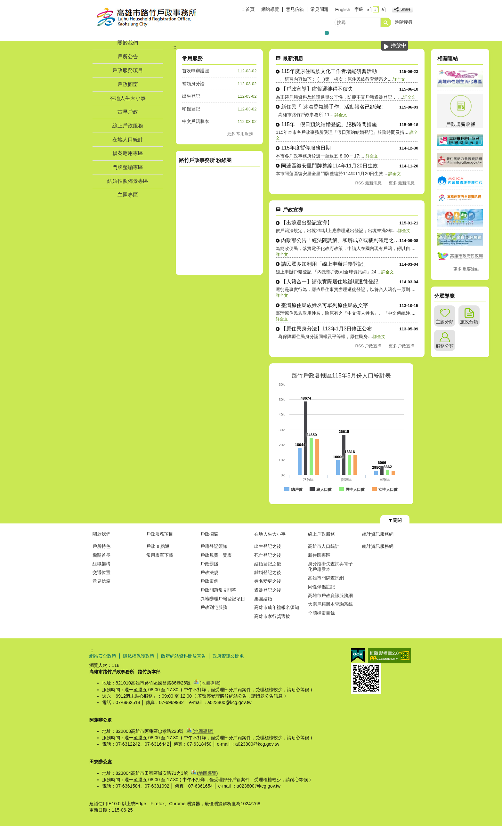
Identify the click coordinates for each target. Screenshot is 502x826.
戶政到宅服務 (213, 607)
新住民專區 (319, 555)
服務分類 (445, 346)
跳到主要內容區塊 (3, 3)
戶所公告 (127, 56)
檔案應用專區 (127, 153)
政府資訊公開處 (228, 656)
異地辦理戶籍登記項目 (222, 598)
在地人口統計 (127, 139)
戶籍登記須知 (213, 546)
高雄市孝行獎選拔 (272, 616)
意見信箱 (295, 9)
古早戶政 (127, 112)
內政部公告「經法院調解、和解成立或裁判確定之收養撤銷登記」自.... (340, 240)
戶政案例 (209, 581)
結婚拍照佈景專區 (127, 181)
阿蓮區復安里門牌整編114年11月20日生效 (329, 165)
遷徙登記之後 (267, 590)
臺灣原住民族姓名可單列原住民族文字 (324, 305)
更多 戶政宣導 (402, 346)
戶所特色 (101, 546)
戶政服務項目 (127, 70)
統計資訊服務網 (377, 534)
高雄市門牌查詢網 (326, 577)
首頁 (250, 9)
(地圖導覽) (210, 682)
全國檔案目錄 (321, 613)
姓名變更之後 (267, 581)
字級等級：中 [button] (376, 9)
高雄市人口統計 (323, 546)
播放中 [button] (398, 45)
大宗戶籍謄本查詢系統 (330, 604)
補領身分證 (193, 83)
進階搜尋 (404, 22)
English (342, 9)
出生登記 (191, 96)
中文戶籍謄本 (195, 121)
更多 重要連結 (466, 269)
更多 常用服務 (240, 133)
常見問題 (319, 9)
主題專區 (127, 195)
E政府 (358, 655)
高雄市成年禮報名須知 (276, 607)
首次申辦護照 (195, 70)
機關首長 (101, 555)
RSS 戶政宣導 (368, 346)
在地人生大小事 (128, 98)
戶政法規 (209, 572)
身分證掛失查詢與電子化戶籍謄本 (330, 566)
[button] (386, 22)
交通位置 (101, 572)
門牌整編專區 (127, 167)
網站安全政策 (102, 656)
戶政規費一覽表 (216, 555)
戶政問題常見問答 (218, 590)
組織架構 (101, 563)
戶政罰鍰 (209, 563)
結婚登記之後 (267, 563)
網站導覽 (270, 9)
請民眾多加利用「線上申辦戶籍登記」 (324, 264)
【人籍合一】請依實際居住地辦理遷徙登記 (329, 281)
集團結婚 (263, 598)
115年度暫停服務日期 (305, 147)
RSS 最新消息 (368, 183)
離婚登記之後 (267, 572)
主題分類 (445, 321)
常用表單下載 (159, 555)
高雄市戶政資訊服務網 (330, 595)
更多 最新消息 (402, 183)
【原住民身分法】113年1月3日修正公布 (326, 328)
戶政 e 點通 (157, 546)
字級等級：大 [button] (382, 9)
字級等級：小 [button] (368, 9)
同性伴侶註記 (321, 586)
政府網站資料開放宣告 (183, 656)
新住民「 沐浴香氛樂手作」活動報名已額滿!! (332, 106)
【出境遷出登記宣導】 (306, 222)
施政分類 (469, 321)
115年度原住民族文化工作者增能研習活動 (328, 71)
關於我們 (127, 42)
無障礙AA (389, 655)
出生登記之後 (267, 546)
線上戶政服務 (127, 125)
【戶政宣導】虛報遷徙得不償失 (317, 89)
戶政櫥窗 (127, 84)
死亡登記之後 (267, 555)
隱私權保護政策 (138, 656)
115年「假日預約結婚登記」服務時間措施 (328, 124)
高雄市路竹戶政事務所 (143, 17)
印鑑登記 (191, 108)
